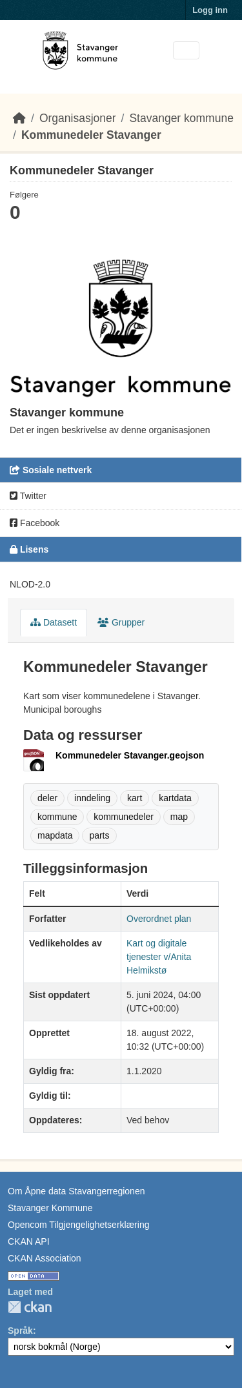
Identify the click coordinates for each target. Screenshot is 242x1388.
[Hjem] (19, 118)
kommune (57, 816)
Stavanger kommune (181, 118)
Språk (20, 1330)
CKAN (30, 1307)
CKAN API (29, 1241)
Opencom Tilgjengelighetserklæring (78, 1225)
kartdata (175, 798)
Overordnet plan (158, 918)
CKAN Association (44, 1258)
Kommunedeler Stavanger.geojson (129, 755)
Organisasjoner (77, 118)
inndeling (92, 798)
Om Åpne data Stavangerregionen (76, 1191)
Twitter (28, 496)
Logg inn (210, 10)
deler (47, 798)
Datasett (53, 622)
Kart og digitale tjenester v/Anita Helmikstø (158, 956)
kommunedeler (124, 816)
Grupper (121, 622)
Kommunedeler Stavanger (91, 134)
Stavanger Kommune (50, 1208)
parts (99, 835)
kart (134, 798)
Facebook (34, 523)
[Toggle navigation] (186, 50)
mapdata (54, 835)
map (179, 816)
